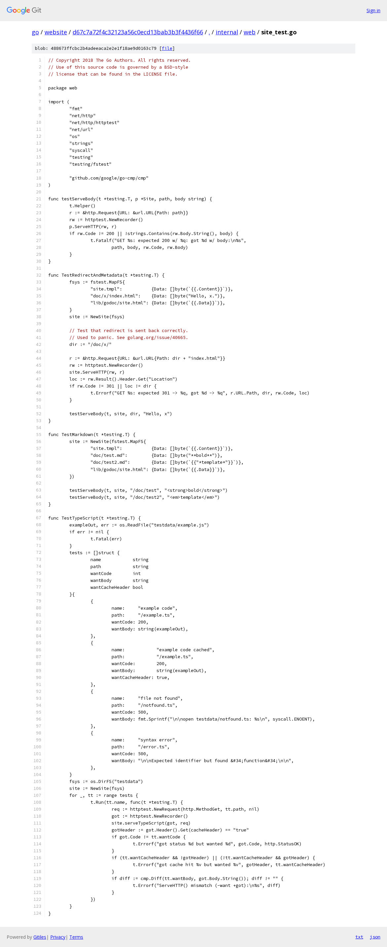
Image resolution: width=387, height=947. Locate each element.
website (56, 32)
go (35, 32)
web (250, 32)
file (167, 48)
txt (359, 937)
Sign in (373, 10)
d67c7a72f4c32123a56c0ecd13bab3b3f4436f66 (138, 32)
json (375, 937)
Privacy (57, 937)
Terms (76, 937)
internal (227, 32)
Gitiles (39, 937)
